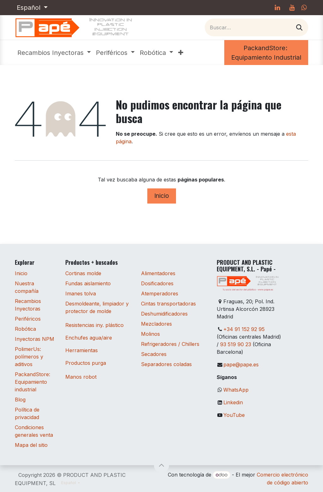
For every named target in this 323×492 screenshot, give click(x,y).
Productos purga (85, 363)
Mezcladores (156, 324)
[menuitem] (54, 52)
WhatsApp (236, 390)
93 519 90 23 (235, 344)
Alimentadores (158, 273)
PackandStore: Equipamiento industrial (32, 382)
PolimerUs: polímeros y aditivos (29, 356)
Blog (20, 399)
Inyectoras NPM (34, 339)
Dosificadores (157, 283)
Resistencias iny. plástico (94, 325)
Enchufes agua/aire (88, 338)
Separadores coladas (166, 364)
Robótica (25, 329)
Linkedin (233, 402)
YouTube (234, 415)
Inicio (161, 195)
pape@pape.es (241, 364)
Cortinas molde (83, 273)
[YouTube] (291, 7)
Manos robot (81, 377)
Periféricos (28, 319)
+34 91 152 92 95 (244, 329)
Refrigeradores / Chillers (170, 344)
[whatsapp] (304, 7)
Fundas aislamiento (88, 283)
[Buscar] (299, 27)
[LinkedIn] (277, 7)
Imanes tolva (80, 293)
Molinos (150, 334)
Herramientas (81, 350)
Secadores (154, 354)
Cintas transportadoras (168, 303)
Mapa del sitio (31, 445)
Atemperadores (159, 293)
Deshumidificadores (164, 314)
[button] (161, 465)
